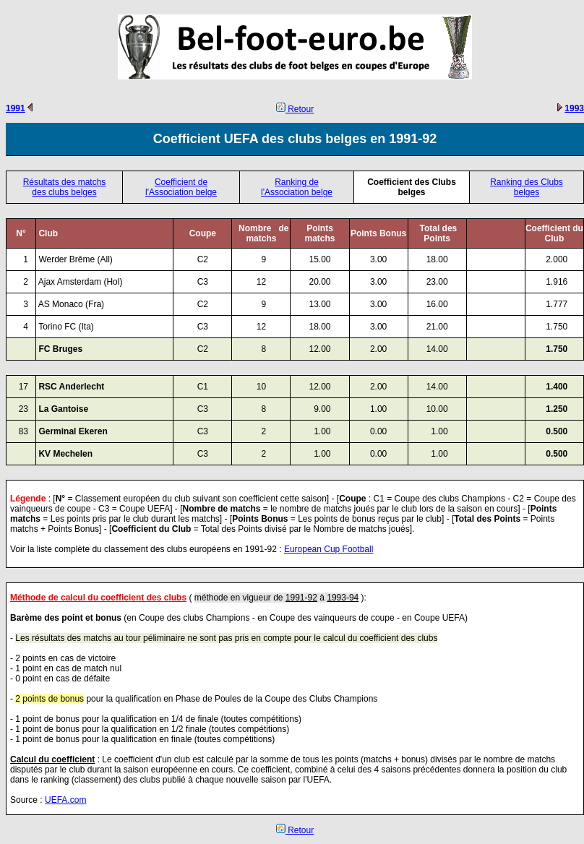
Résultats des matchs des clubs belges (64, 187)
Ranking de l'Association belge (296, 187)
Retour (295, 109)
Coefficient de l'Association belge (181, 187)
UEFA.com (65, 800)
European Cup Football (328, 549)
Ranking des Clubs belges (526, 187)
